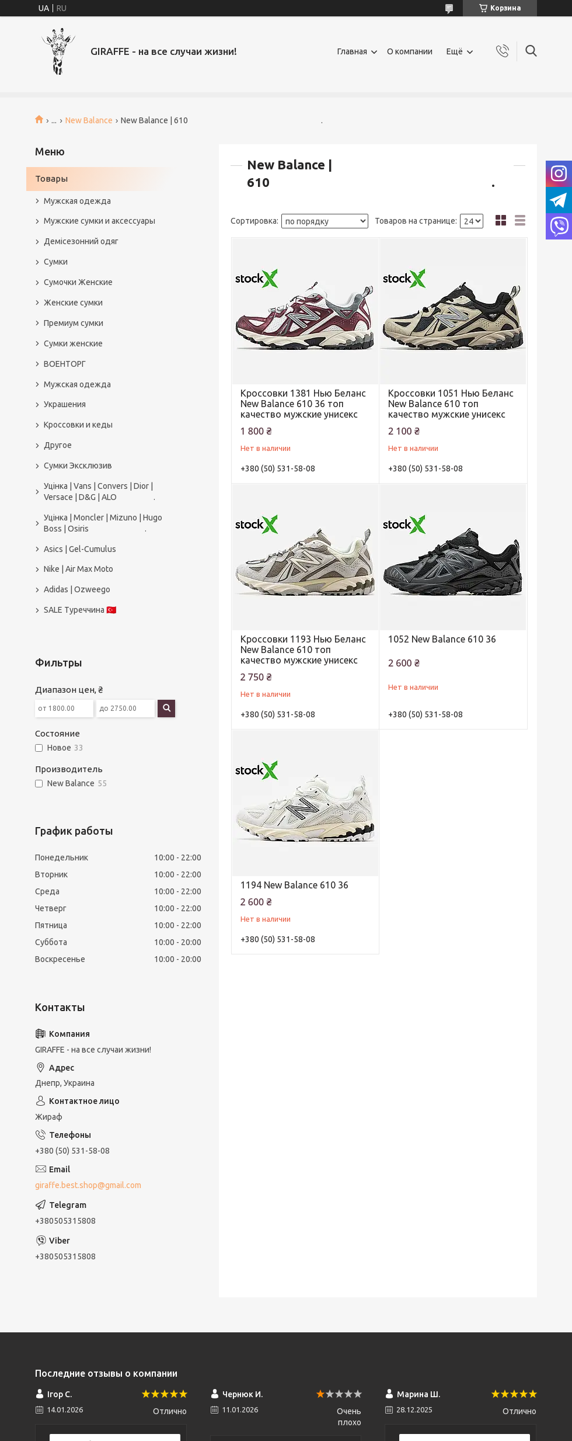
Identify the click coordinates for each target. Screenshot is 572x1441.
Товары (51, 178)
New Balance (89, 120)
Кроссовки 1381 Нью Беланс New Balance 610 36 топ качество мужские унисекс (303, 403)
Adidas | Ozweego (77, 589)
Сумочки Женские (78, 282)
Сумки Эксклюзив (78, 465)
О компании (410, 51)
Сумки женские (73, 343)
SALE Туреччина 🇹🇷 (80, 609)
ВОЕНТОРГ (65, 364)
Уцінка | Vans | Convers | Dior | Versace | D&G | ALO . (99, 491)
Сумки (56, 261)
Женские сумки (73, 302)
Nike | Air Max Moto (78, 569)
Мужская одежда (77, 201)
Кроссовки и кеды (78, 424)
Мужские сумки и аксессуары (99, 220)
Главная (352, 51)
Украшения (65, 404)
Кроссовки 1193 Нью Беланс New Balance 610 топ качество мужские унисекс (303, 649)
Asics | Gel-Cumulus (80, 549)
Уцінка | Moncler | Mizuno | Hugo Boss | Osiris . (103, 523)
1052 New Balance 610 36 (442, 639)
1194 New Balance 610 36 (294, 885)
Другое (58, 445)
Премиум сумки (73, 323)
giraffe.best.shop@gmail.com (88, 1185)
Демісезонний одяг (81, 241)
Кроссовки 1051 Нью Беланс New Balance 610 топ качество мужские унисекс (451, 403)
